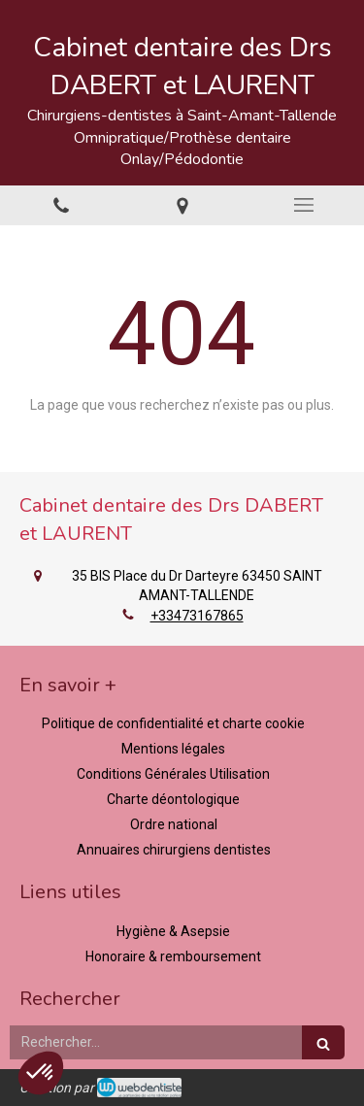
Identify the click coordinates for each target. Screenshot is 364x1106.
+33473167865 (197, 615)
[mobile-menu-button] (303, 204)
